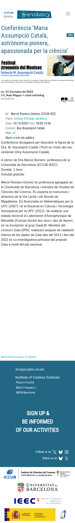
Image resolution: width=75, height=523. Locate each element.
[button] (37, 81)
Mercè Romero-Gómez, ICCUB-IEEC (19, 357)
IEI (14, 133)
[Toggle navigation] (68, 14)
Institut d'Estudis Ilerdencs (30, 118)
